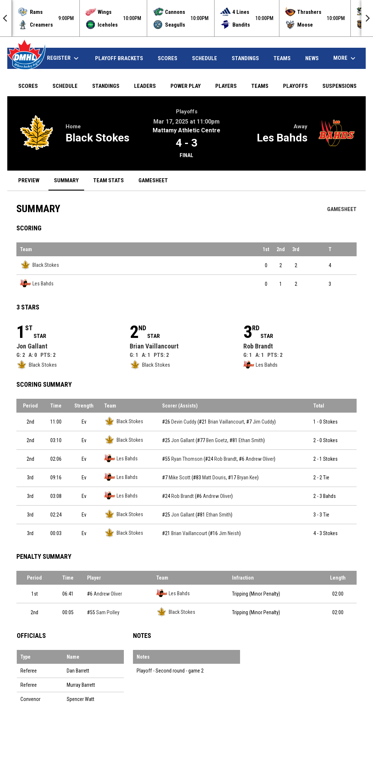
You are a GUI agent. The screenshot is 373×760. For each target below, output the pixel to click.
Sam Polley (107, 612)
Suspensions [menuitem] (339, 86)
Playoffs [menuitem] (295, 86)
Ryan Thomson (187, 459)
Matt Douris (214, 477)
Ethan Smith (251, 440)
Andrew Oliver (260, 459)
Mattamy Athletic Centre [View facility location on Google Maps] (186, 130)
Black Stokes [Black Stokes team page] (39, 264)
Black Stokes (97, 137)
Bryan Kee (247, 477)
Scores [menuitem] (167, 58)
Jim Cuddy (263, 422)
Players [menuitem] (226, 86)
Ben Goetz (216, 440)
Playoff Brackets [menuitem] (119, 58)
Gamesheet (342, 209)
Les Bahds (282, 137)
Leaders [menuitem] (145, 86)
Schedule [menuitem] (204, 58)
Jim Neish (229, 533)
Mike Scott (180, 477)
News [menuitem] (312, 58)
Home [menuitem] (25, 58)
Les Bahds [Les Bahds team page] (37, 283)
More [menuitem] (345, 58)
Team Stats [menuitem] (108, 180)
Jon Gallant (31, 346)
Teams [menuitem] (282, 58)
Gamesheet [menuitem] (155, 180)
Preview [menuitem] (28, 180)
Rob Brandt (258, 346)
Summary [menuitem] (66, 180)
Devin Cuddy (183, 422)
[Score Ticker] (186, 18)
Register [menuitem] (64, 58)
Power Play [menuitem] (185, 86)
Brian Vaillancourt (154, 346)
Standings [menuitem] (245, 58)
